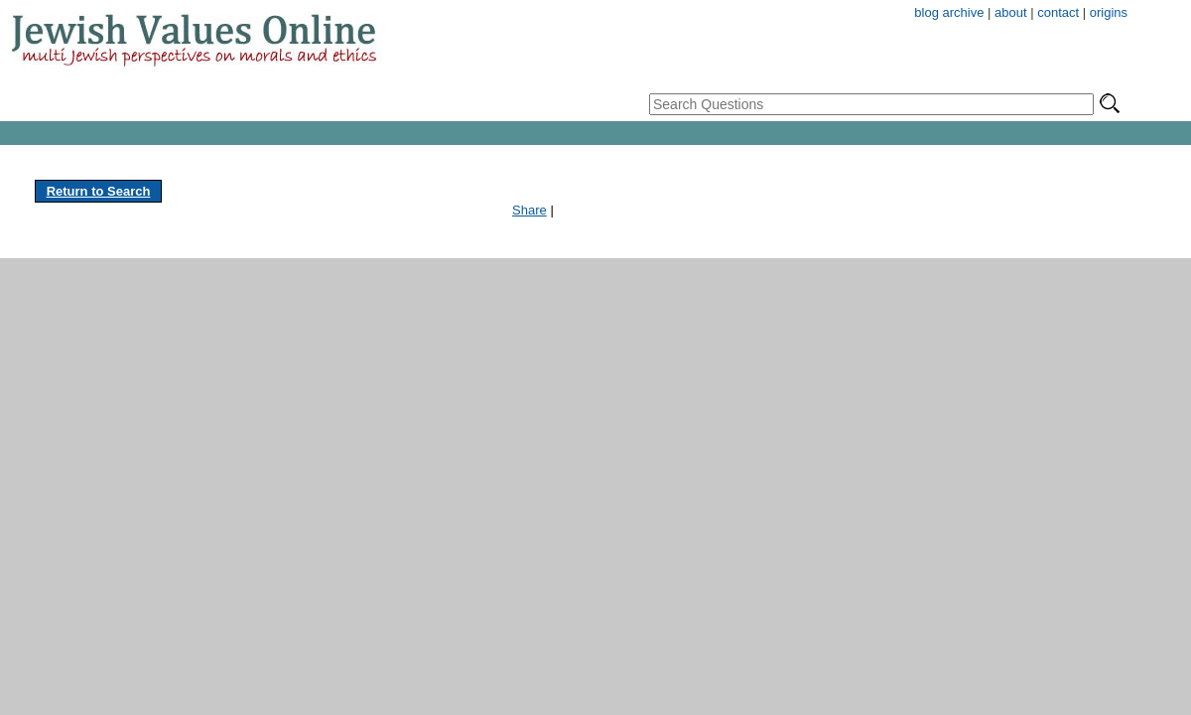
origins (1108, 12)
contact (1058, 12)
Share (529, 210)
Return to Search (99, 191)
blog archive (949, 12)
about (1010, 12)
